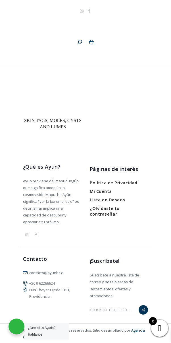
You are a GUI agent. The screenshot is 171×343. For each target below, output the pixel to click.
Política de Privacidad (113, 182)
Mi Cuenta (101, 191)
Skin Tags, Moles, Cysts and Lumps (53, 123)
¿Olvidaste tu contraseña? (105, 211)
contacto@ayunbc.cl (46, 272)
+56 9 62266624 (42, 283)
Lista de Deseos (107, 200)
